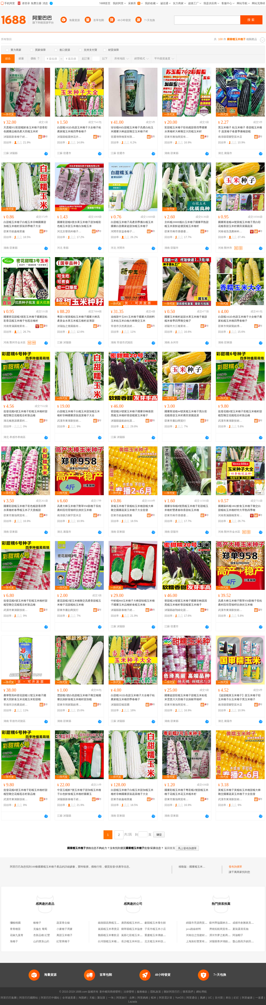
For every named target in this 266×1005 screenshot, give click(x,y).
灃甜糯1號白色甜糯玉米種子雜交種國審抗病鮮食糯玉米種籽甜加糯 (79, 697)
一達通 (259, 997)
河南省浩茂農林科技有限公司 (230, 231)
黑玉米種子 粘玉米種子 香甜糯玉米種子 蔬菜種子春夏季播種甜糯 (240, 129)
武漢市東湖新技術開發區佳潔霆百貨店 (69, 420)
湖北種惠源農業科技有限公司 (16, 420)
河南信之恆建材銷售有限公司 (203, 935)
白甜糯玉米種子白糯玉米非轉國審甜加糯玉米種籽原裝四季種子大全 (25, 224)
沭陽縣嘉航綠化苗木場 (123, 420)
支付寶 (219, 997)
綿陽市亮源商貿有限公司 (200, 922)
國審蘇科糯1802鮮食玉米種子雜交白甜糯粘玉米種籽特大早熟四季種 (239, 508)
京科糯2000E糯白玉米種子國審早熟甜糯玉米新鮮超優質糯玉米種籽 (186, 224)
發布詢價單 (235, 866)
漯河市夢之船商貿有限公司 (225, 935)
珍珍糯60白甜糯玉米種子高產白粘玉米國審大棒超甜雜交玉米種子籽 (132, 129)
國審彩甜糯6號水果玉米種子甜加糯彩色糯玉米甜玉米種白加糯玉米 (79, 224)
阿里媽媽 (142, 997)
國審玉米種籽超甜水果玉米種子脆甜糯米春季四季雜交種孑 (185, 318)
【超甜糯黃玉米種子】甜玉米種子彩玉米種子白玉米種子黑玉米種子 (239, 697)
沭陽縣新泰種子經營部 (16, 136)
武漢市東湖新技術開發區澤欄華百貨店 (230, 420)
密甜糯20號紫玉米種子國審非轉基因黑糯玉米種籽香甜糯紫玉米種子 (132, 413)
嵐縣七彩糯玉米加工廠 (134, 935)
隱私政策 (155, 991)
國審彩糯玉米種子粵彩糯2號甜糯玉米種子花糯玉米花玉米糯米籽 (186, 792)
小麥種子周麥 (64, 929)
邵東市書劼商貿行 (175, 420)
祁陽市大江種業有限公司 (176, 326)
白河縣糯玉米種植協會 (111, 941)
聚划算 (101, 997)
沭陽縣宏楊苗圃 (120, 704)
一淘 (110, 997)
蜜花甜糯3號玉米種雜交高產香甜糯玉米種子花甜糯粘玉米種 (79, 602)
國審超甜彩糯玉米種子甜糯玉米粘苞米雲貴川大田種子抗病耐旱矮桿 (185, 697)
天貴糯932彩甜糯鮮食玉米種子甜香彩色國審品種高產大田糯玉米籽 (25, 129)
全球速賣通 (69, 997)
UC (210, 997)
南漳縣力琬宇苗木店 (69, 515)
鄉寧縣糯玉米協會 (132, 929)
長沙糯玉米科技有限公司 (136, 941)
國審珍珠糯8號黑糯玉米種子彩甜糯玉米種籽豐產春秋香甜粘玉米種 (186, 508)
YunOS (179, 997)
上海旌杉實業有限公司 (199, 941)
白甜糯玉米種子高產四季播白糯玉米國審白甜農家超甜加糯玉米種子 (132, 224)
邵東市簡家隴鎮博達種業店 (230, 326)
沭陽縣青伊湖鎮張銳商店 (224, 941)
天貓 (92, 997)
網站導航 (201, 991)
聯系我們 (188, 991)
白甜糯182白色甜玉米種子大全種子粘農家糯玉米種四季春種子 (79, 129)
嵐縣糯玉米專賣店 (108, 929)
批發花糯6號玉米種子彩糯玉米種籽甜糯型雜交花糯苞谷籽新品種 (25, 413)
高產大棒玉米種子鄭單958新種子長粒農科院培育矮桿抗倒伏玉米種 (79, 508)
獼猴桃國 (15, 922)
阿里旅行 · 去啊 (125, 997)
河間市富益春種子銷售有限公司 (123, 231)
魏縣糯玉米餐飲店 (108, 935)
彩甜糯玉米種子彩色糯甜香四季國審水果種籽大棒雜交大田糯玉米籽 (185, 129)
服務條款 (142, 991)
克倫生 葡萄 (40, 929)
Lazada (132, 1001)
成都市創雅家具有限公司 (247, 922)
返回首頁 (169, 848)
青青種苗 (15, 929)
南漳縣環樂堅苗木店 (230, 136)
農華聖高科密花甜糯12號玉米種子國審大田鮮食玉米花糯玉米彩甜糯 (25, 697)
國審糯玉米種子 (198, 866)
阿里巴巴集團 (9, 997)
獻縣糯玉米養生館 (155, 922)
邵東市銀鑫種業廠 (14, 231)
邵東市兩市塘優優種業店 (176, 231)
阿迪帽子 (238, 935)
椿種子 (37, 922)
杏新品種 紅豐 (41, 935)
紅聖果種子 (63, 941)
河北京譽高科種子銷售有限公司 (69, 231)
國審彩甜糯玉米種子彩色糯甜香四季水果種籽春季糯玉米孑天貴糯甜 (25, 508)
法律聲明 (128, 991)
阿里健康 (247, 997)
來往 (228, 997)
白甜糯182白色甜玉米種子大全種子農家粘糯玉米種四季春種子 (240, 318)
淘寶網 (82, 997)
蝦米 (153, 997)
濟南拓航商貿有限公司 (222, 929)
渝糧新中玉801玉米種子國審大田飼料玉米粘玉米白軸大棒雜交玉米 (133, 318)
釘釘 (236, 997)
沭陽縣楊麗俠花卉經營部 (69, 136)
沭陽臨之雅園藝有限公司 (69, 326)
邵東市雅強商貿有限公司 (176, 136)
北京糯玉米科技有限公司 (159, 941)
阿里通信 (191, 997)
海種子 (14, 941)
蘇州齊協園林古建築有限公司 (226, 922)
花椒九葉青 (16, 935)
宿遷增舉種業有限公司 (123, 136)
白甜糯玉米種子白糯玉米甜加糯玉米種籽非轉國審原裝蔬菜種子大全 (78, 413)
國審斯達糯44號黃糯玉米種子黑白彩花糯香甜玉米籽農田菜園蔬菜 (239, 224)
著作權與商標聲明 (110, 991)
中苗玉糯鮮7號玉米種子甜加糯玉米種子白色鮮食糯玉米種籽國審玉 (79, 792)
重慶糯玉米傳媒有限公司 (159, 935)
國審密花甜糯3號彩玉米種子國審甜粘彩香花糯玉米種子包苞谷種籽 (25, 318)
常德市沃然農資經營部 (123, 326)
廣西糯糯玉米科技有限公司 (137, 922)
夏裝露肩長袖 (240, 929)
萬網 (202, 997)
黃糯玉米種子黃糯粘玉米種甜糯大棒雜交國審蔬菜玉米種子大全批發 (132, 508)
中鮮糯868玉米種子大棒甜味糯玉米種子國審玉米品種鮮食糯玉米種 (133, 602)
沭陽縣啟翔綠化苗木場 (176, 610)
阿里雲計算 (165, 997)
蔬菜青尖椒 (63, 922)
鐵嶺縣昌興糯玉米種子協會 (114, 922)
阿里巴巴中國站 (50, 997)
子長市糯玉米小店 (155, 929)
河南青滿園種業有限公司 (16, 326)
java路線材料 (193, 929)
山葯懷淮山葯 (41, 941)
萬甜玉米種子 (64, 935)
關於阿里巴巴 (172, 991)
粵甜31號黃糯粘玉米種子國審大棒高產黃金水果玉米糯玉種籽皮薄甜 (78, 318)
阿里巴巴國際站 (28, 997)
